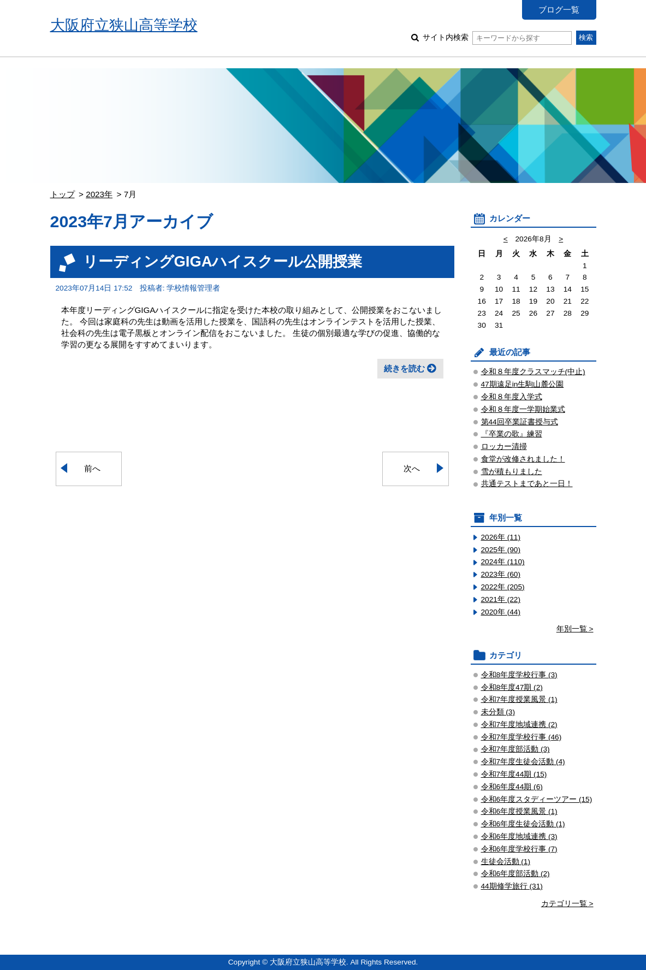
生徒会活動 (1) (506, 861)
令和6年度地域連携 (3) (519, 836)
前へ (92, 468)
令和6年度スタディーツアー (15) (536, 799)
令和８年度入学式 (511, 397)
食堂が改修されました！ (523, 459)
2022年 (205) (503, 587)
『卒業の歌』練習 (511, 434)
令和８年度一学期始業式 (523, 409)
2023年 (99, 194)
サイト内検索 (497, 37)
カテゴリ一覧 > (567, 904)
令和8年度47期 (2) (512, 687)
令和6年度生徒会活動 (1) (523, 824)
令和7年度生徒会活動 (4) (523, 762)
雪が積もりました (511, 472)
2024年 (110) (503, 562)
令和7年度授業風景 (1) (519, 699)
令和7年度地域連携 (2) (519, 724)
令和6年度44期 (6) (512, 787)
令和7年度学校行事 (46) (521, 737)
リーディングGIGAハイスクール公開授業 (223, 261)
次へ (412, 468)
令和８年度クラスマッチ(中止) (533, 372)
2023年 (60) (501, 574)
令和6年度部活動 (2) (515, 874)
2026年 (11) (501, 537)
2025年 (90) (501, 550)
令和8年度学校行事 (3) (519, 675)
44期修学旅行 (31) (512, 886)
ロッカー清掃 (504, 446)
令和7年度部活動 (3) (515, 749)
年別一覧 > (575, 629)
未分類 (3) (498, 712)
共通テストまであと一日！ (527, 484)
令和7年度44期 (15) (514, 774)
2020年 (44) (501, 612)
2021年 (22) (501, 599)
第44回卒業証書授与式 (519, 422)
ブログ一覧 (558, 9)
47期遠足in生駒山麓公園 (522, 384)
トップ (62, 194)
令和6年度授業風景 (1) (519, 811)
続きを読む (404, 368)
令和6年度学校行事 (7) (519, 849)
